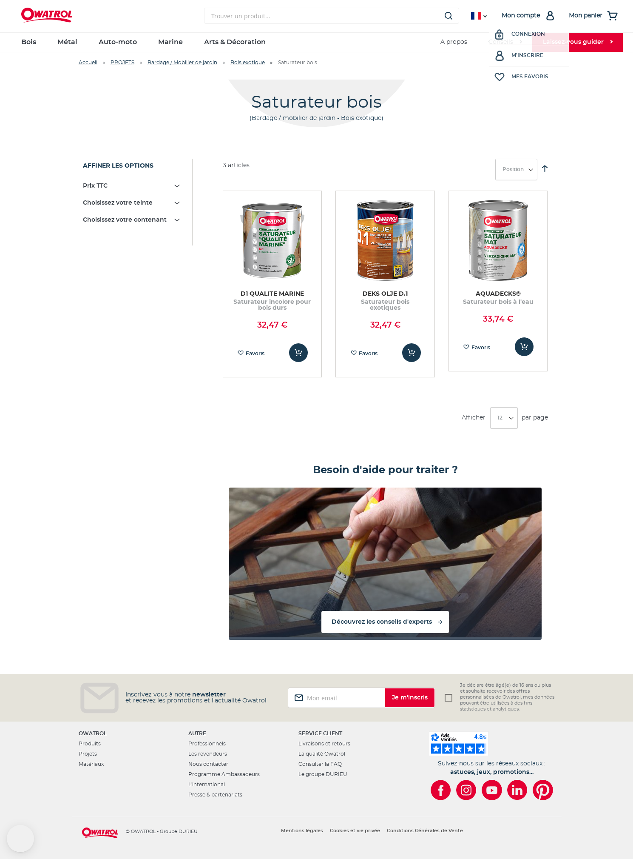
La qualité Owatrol (321, 753)
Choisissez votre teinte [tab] (118, 203)
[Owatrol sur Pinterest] (543, 790)
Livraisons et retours (324, 743)
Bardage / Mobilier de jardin (182, 62)
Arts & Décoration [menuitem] (235, 42)
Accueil (88, 62)
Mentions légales (302, 830)
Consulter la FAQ (320, 764)
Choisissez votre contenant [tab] (125, 220)
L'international (206, 784)
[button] (20, 838)
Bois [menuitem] (28, 42)
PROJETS (122, 62)
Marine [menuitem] (170, 42)
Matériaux (91, 764)
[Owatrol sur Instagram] (466, 790)
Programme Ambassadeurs (224, 774)
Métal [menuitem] (67, 42)
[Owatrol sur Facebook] (441, 790)
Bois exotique (247, 62)
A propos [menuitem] (453, 42)
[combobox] (331, 16)
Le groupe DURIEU (322, 774)
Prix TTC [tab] (95, 186)
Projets (88, 753)
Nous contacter (208, 764)
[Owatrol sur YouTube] (492, 790)
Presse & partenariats (215, 794)
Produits (90, 743)
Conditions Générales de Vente (425, 830)
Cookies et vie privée (355, 830)
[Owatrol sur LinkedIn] (517, 790)
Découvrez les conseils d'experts (382, 622)
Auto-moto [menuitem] (118, 42)
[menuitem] (505, 42)
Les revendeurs (207, 753)
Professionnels (207, 743)
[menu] (317, 42)
